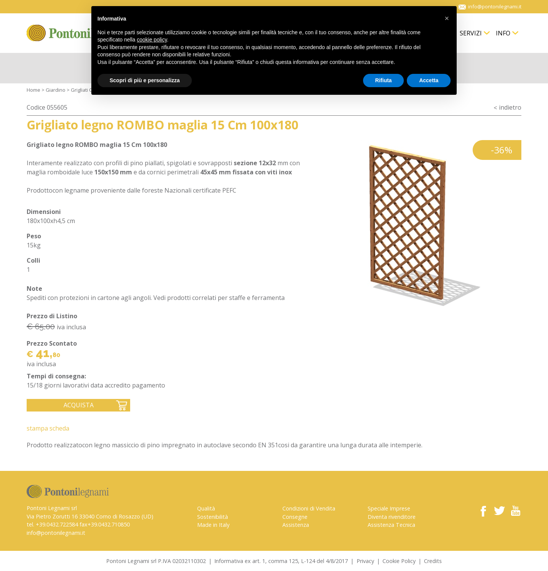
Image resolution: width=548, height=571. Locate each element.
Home (33, 89)
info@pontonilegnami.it (56, 532)
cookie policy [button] (152, 40)
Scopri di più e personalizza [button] (145, 80)
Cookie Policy (399, 561)
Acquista (79, 405)
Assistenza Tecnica (391, 524)
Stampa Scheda (48, 428)
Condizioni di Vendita (308, 508)
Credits (433, 561)
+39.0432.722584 (57, 524)
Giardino (55, 89)
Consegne (294, 516)
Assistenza (295, 524)
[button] (447, 18)
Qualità (206, 508)
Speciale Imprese (389, 508)
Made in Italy (213, 524)
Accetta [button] (428, 80)
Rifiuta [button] (383, 80)
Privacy (365, 561)
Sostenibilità (212, 516)
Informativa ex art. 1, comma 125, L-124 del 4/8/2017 (281, 561)
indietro (510, 107)
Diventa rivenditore (392, 516)
